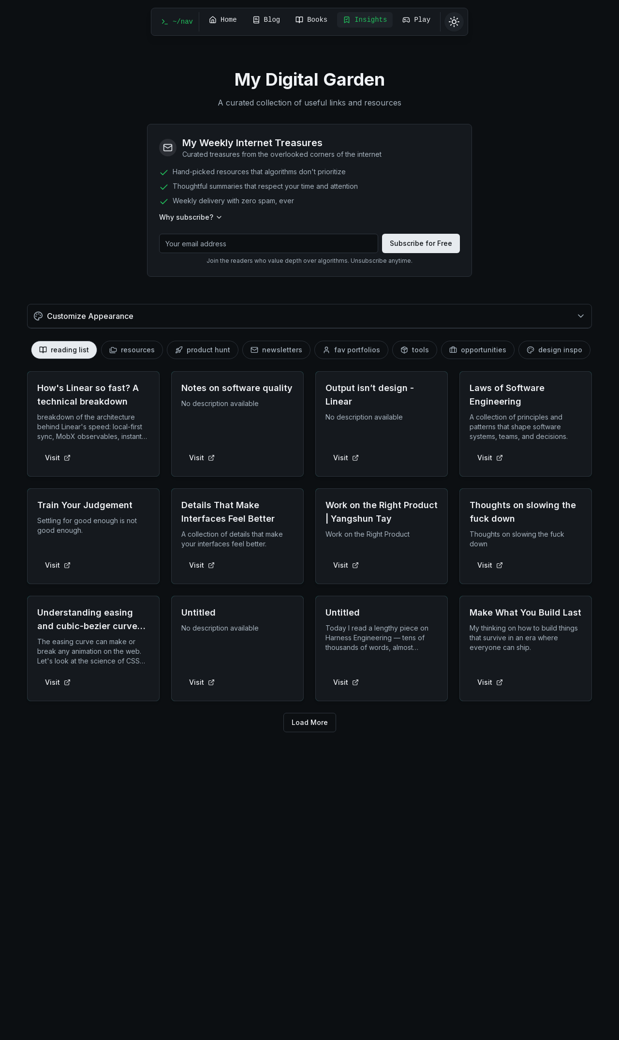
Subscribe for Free (421, 243)
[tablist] (309, 350)
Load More (310, 722)
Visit (58, 457)
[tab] (64, 350)
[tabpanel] (309, 551)
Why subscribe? (191, 217)
